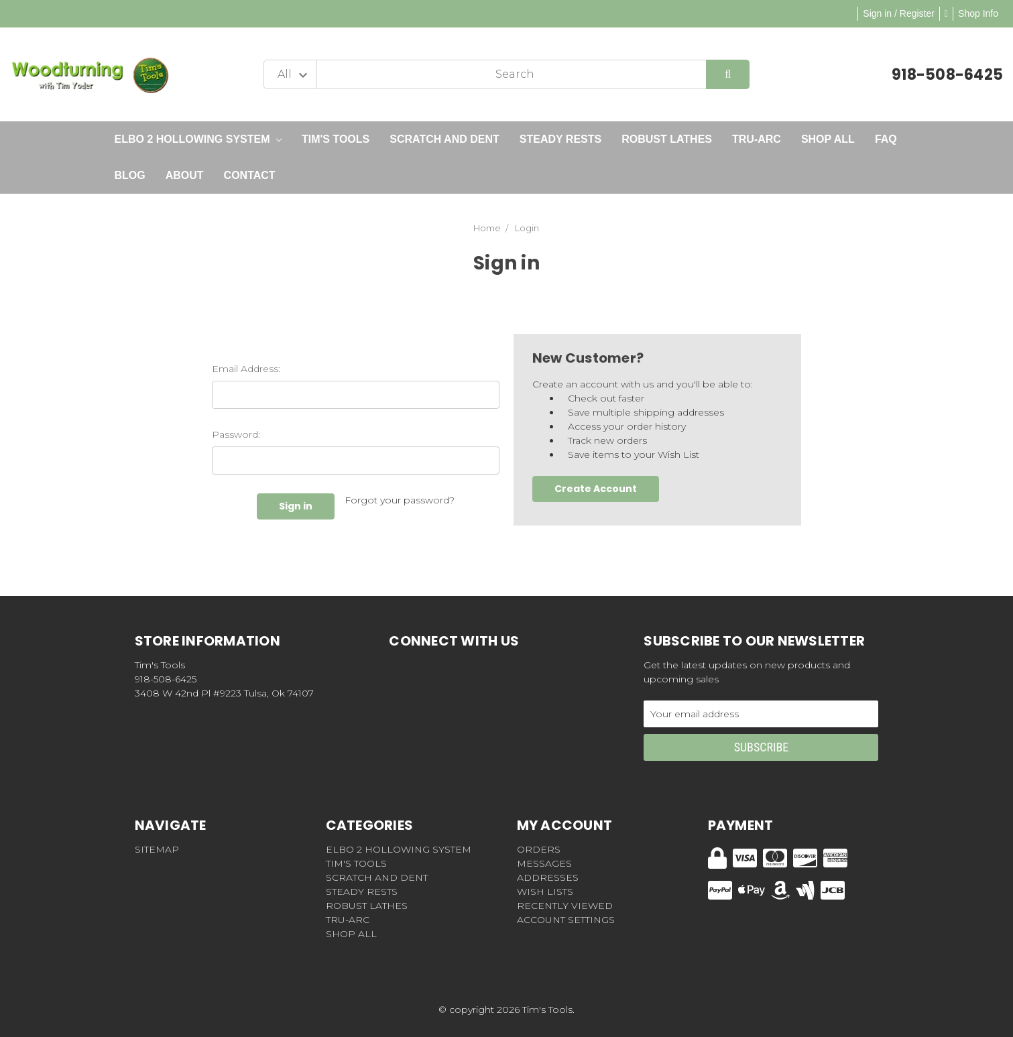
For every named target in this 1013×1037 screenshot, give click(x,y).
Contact (250, 175)
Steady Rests (560, 139)
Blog (130, 175)
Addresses (548, 877)
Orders (538, 849)
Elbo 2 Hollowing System (198, 139)
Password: (236, 434)
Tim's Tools (335, 139)
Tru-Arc (756, 139)
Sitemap (157, 849)
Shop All (828, 139)
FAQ (886, 139)
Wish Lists (545, 892)
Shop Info (978, 13)
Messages (544, 863)
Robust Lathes (666, 139)
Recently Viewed (565, 906)
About (185, 175)
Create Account (595, 488)
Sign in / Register (899, 13)
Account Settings (566, 920)
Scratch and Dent (444, 139)
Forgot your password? (400, 500)
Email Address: (246, 369)
